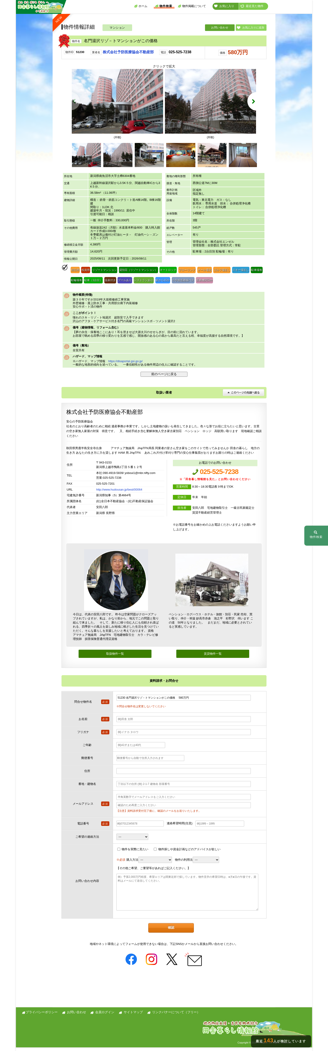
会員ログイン (104, 1016)
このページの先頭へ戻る (243, 396)
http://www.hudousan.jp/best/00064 (119, 493)
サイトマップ (133, 1016)
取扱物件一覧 (115, 657)
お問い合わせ (219, 27)
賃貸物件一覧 (213, 657)
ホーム (140, 6)
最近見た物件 (252, 6)
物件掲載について (192, 6)
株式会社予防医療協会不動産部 (128, 52)
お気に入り (224, 6)
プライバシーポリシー (42, 1016)
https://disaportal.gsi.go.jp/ (125, 364)
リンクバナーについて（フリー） (176, 1016)
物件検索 (163, 6)
